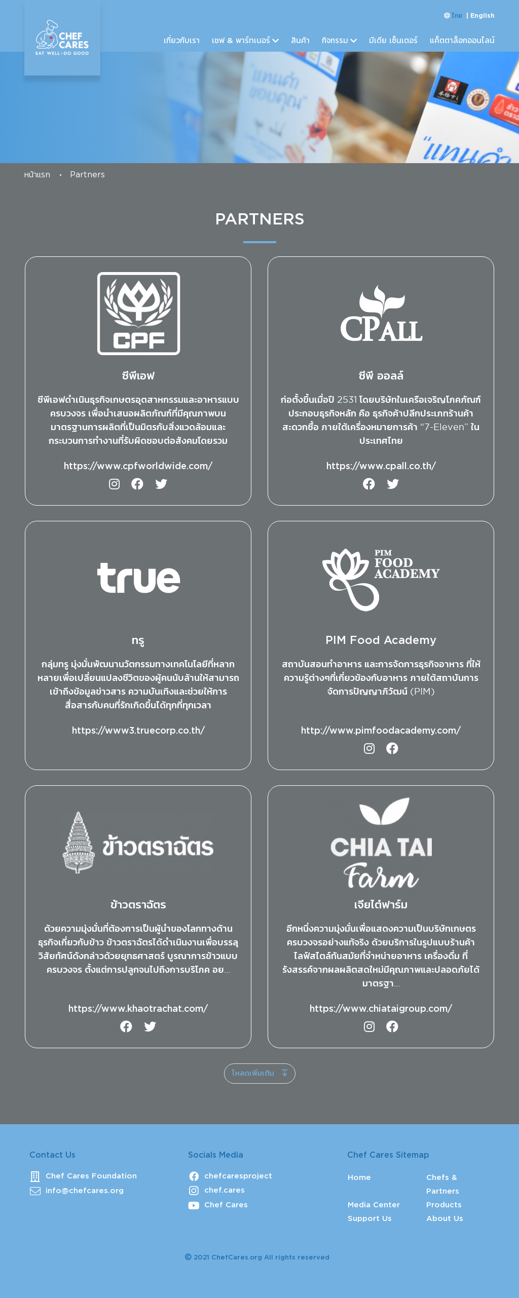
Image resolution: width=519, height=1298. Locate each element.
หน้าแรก (37, 175)
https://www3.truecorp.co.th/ (138, 731)
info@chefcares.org (85, 1191)
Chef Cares (226, 1205)
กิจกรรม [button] (335, 40)
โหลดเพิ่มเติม (254, 1073)
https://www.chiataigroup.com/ (381, 1009)
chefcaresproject (238, 1176)
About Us (444, 1218)
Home (359, 1177)
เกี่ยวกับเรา (182, 40)
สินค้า (300, 40)
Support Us (370, 1218)
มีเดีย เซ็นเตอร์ (393, 40)
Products (444, 1205)
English (482, 16)
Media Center (374, 1205)
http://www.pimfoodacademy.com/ (381, 731)
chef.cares (224, 1190)
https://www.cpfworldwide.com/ (138, 467)
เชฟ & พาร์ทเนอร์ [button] (241, 40)
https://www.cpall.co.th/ (381, 467)
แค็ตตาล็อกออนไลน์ (462, 40)
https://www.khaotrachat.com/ (138, 1009)
